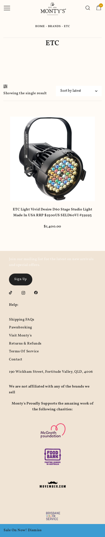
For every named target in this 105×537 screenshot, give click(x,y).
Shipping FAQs (21, 319)
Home (40, 26)
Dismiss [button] (35, 530)
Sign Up (20, 279)
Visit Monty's (20, 335)
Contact (15, 359)
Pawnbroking (20, 327)
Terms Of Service (24, 351)
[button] (6, 86)
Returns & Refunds (25, 343)
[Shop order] (79, 91)
